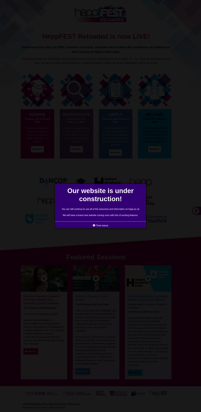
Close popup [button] (100, 225)
